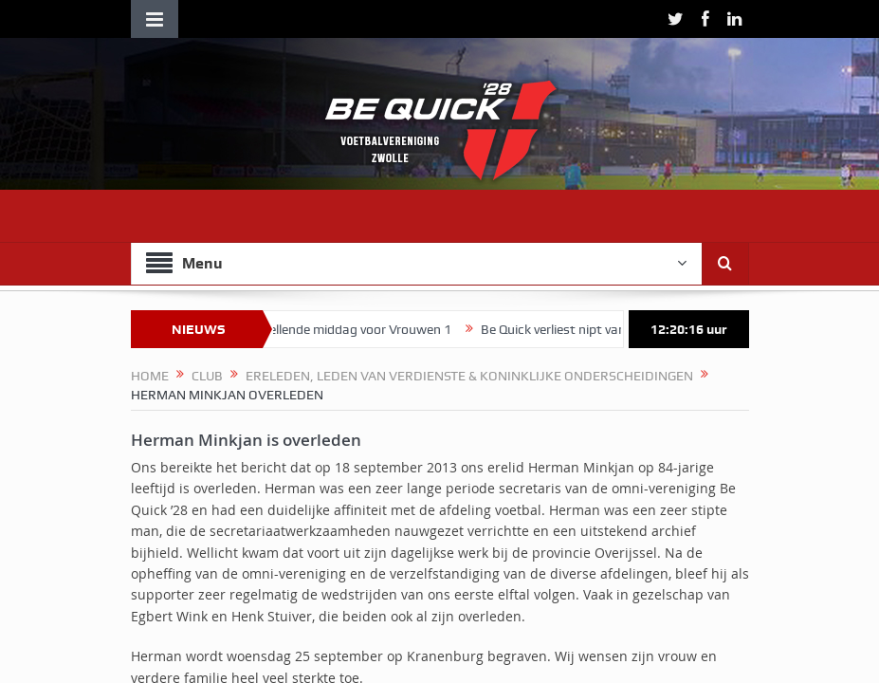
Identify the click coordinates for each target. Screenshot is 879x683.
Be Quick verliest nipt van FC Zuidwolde (604, 329)
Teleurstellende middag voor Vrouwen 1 (347, 329)
